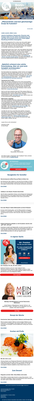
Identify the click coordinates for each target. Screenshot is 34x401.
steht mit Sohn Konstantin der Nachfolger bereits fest (15, 77)
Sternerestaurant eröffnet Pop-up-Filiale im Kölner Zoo (14, 179)
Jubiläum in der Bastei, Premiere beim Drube (12, 191)
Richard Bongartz (7, 76)
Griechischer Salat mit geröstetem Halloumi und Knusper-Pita (16, 319)
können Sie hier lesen (12, 89)
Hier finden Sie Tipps (18, 95)
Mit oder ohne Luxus (6, 358)
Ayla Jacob (29, 75)
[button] (18, 169)
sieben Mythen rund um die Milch (20, 106)
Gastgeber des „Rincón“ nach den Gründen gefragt (15, 56)
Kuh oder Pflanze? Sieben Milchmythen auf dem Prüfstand (16, 207)
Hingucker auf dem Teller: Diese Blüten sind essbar (14, 374)
